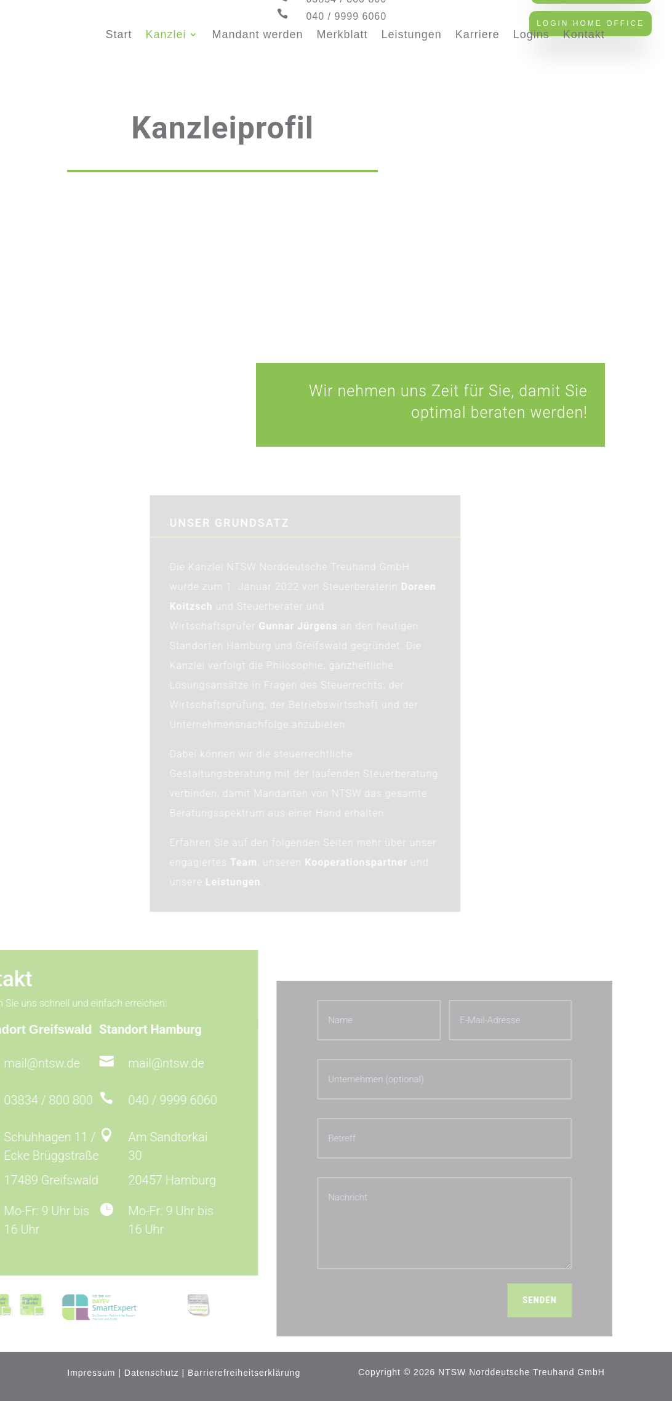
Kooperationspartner (379, 862)
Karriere (477, 34)
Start (118, 34)
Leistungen (412, 34)
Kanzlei (165, 34)
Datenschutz (151, 1373)
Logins (531, 34)
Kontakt (584, 34)
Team (267, 862)
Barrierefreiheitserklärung (244, 1373)
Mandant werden (257, 34)
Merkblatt (342, 34)
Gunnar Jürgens (321, 626)
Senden (487, 1300)
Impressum (91, 1373)
